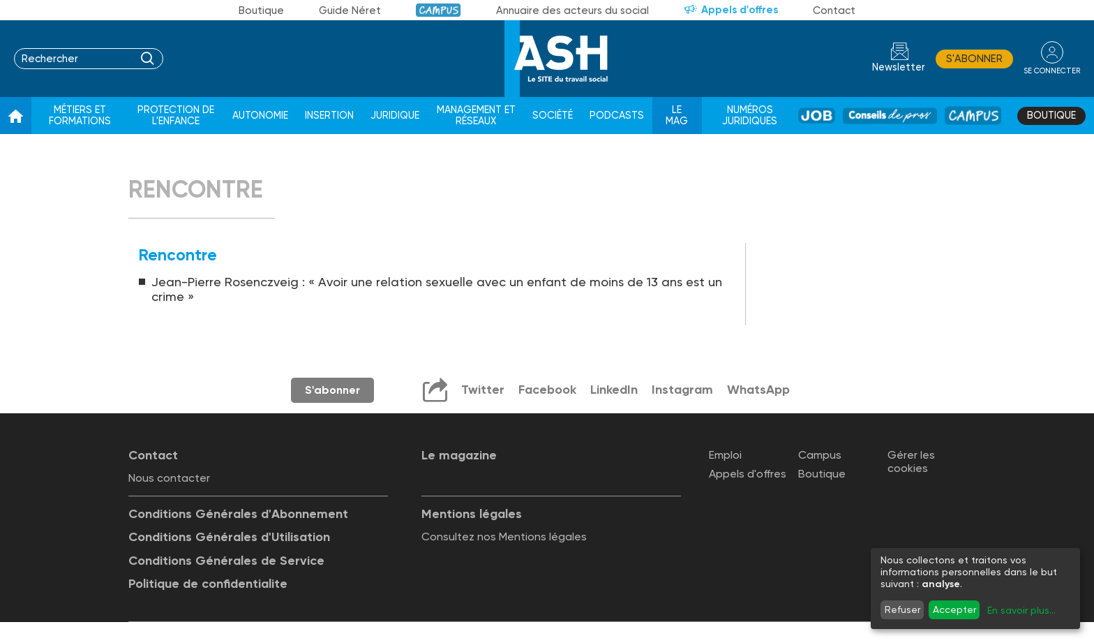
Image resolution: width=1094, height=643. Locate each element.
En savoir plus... (1021, 610)
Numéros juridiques (749, 115)
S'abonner (974, 58)
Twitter (482, 389)
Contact (834, 10)
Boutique (261, 10)
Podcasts (617, 115)
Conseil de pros (889, 115)
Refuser (902, 609)
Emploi (725, 454)
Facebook (547, 389)
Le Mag (677, 115)
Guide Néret (350, 10)
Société (552, 115)
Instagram (682, 389)
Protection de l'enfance (175, 115)
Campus (438, 10)
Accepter (954, 609)
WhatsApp (758, 389)
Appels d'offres (739, 9)
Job (817, 115)
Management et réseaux (476, 115)
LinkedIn (614, 389)
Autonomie (260, 115)
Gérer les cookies (911, 461)
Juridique (394, 115)
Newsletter (898, 67)
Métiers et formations (80, 115)
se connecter (1052, 70)
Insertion (329, 115)
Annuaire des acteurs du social (572, 10)
